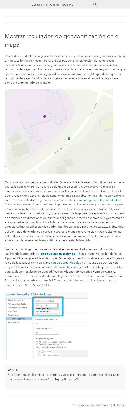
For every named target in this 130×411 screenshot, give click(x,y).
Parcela (74, 262)
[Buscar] (95, 4)
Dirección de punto (56, 262)
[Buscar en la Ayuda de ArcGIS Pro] (61, 5)
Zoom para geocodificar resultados (97, 200)
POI (84, 262)
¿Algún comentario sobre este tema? (101, 404)
